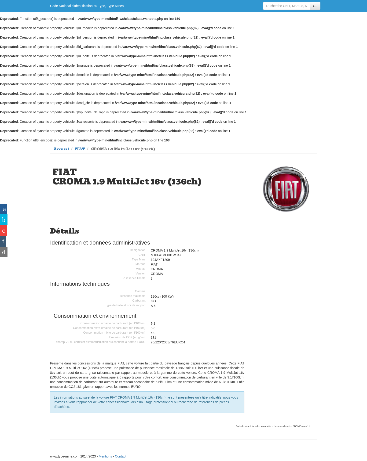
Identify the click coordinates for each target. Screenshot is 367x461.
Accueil (61, 149)
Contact (120, 456)
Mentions (105, 456)
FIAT (79, 149)
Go (315, 6)
